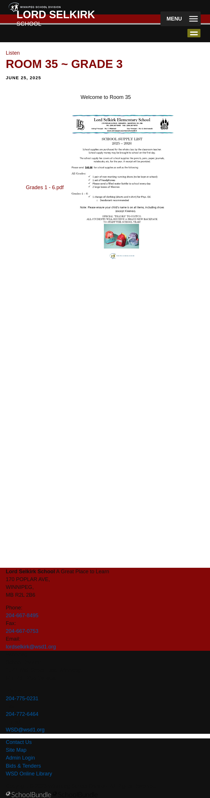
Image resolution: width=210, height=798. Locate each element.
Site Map (16, 750)
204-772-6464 (22, 714)
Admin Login (20, 758)
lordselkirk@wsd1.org (31, 647)
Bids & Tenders (23, 766)
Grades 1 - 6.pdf (45, 187)
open (193, 33)
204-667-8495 (22, 615)
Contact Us (19, 742)
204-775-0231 (22, 698)
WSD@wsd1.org (25, 730)
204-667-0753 (22, 631)
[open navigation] (180, 19)
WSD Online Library (29, 774)
